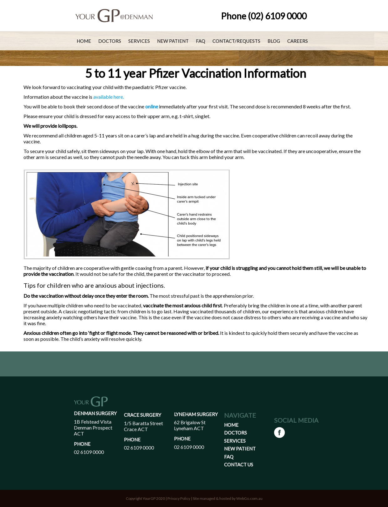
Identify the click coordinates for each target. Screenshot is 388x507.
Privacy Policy (178, 498)
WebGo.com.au (249, 498)
